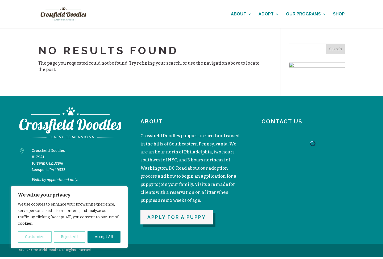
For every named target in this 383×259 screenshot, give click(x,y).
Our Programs (303, 14)
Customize (34, 237)
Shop (339, 14)
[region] (69, 217)
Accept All (104, 237)
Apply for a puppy (176, 219)
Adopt (266, 14)
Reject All (69, 237)
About (238, 14)
